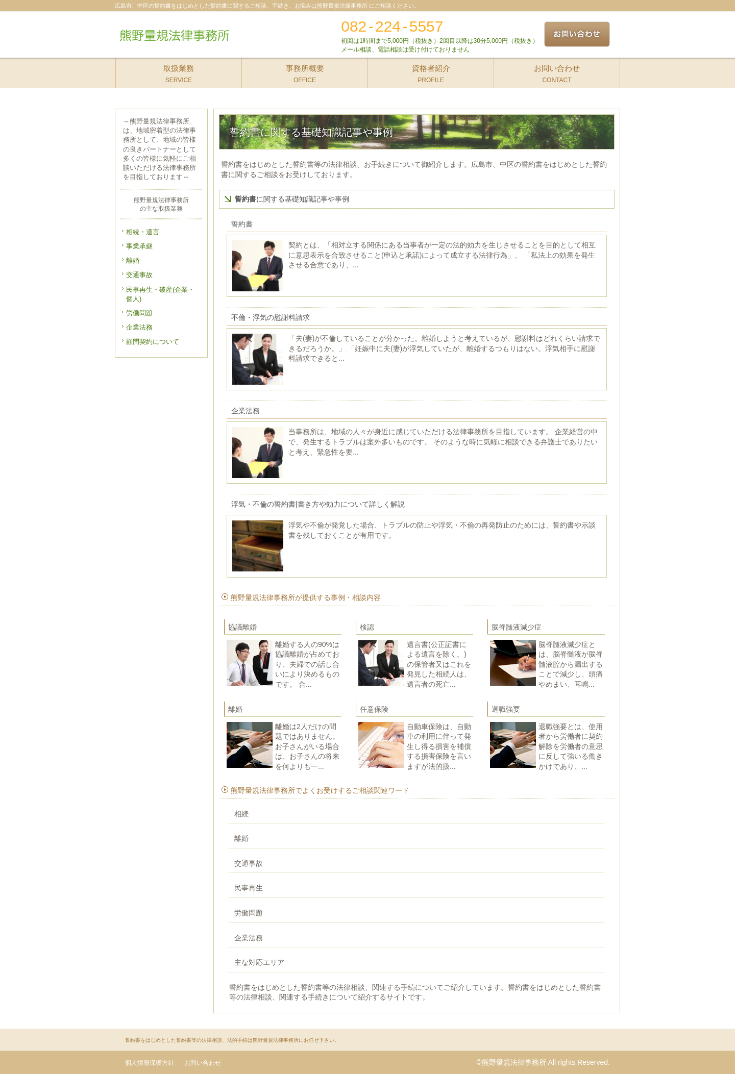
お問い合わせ (202, 1062)
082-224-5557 (392, 26)
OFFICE (305, 71)
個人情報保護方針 (149, 1062)
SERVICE (179, 71)
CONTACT (557, 71)
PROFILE (431, 71)
